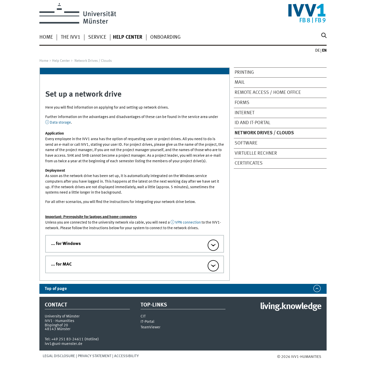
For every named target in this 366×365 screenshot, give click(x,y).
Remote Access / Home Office (268, 92)
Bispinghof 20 (56, 325)
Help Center (61, 61)
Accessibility (126, 356)
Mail (240, 82)
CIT (143, 316)
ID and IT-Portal (252, 123)
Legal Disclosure (59, 356)
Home (46, 37)
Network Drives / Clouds (93, 61)
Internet (244, 113)
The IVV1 (70, 37)
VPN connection (188, 223)
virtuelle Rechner (256, 153)
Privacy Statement (94, 356)
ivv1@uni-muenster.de (63, 344)
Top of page (56, 289)
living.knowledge (290, 306)
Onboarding (165, 37)
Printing (244, 72)
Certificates (249, 163)
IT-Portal (147, 322)
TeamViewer (150, 327)
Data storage (60, 123)
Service (97, 37)
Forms (242, 102)
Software (246, 143)
